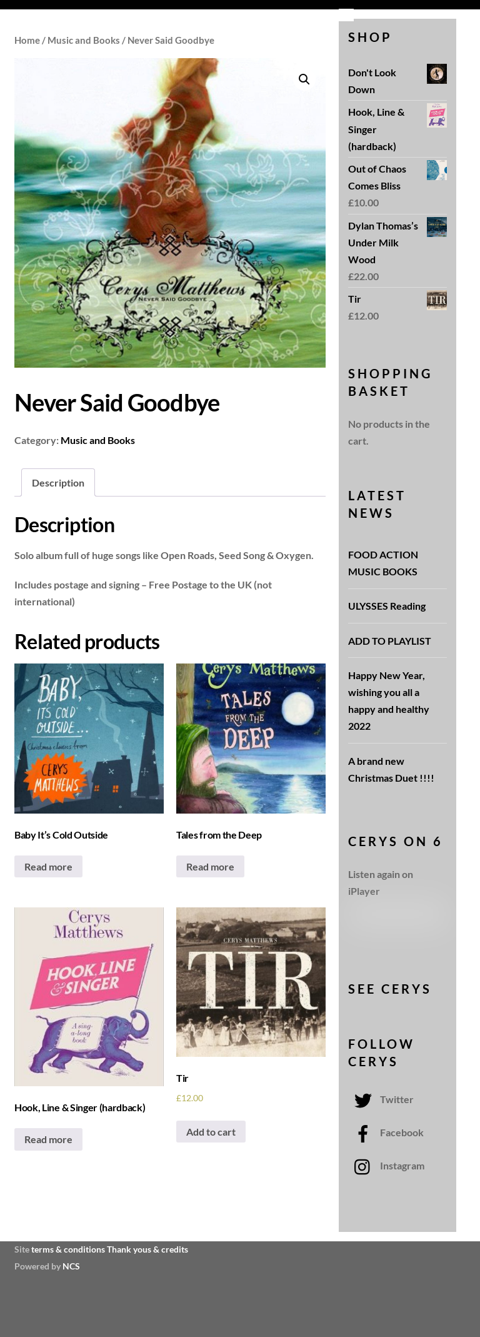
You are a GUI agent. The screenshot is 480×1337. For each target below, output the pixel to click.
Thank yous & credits (147, 1249)
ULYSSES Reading (387, 606)
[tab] (58, 482)
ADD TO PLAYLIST (389, 641)
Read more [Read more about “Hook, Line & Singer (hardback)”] (48, 1139)
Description (58, 482)
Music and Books (84, 40)
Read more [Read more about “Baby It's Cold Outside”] (48, 866)
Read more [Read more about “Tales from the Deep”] (210, 866)
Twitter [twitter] (381, 1099)
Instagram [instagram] (386, 1165)
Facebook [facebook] (386, 1132)
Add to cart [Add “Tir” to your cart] (211, 1132)
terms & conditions (68, 1249)
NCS (71, 1266)
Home (27, 40)
